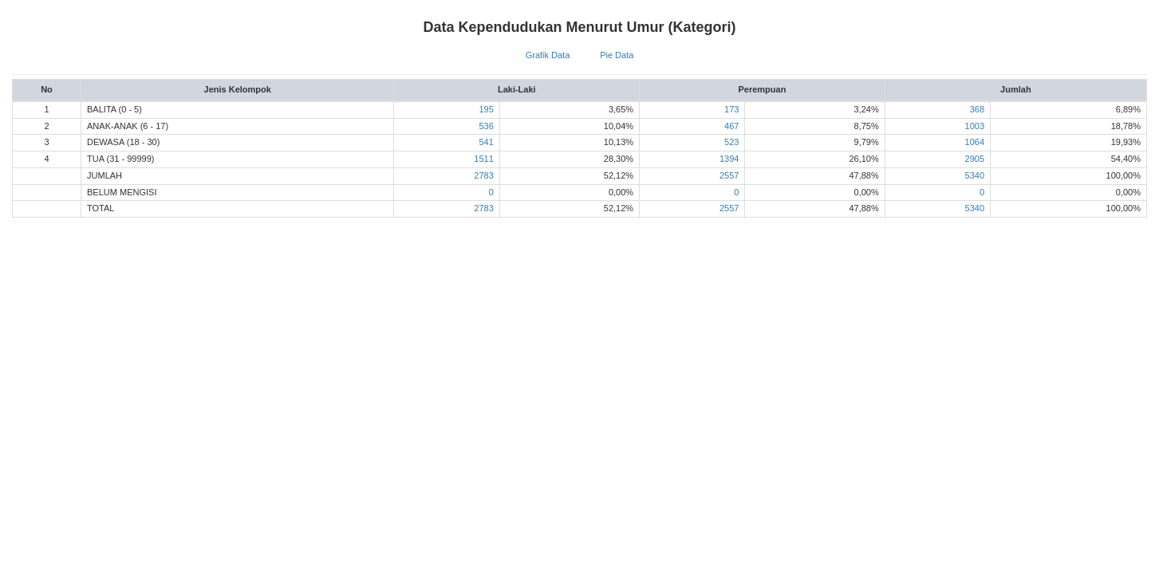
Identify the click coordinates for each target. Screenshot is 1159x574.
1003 (974, 126)
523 (731, 142)
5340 (974, 175)
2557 (729, 175)
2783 (483, 175)
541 (486, 142)
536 (486, 126)
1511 (483, 158)
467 (731, 126)
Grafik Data (548, 55)
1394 (729, 158)
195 (486, 109)
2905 (974, 158)
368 (977, 109)
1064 (974, 142)
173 (731, 109)
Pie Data (616, 55)
